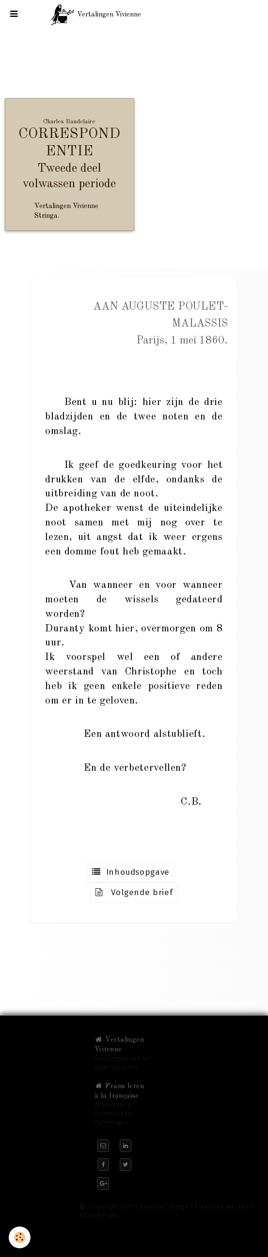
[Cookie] (20, 1237)
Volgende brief (134, 892)
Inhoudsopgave (131, 872)
